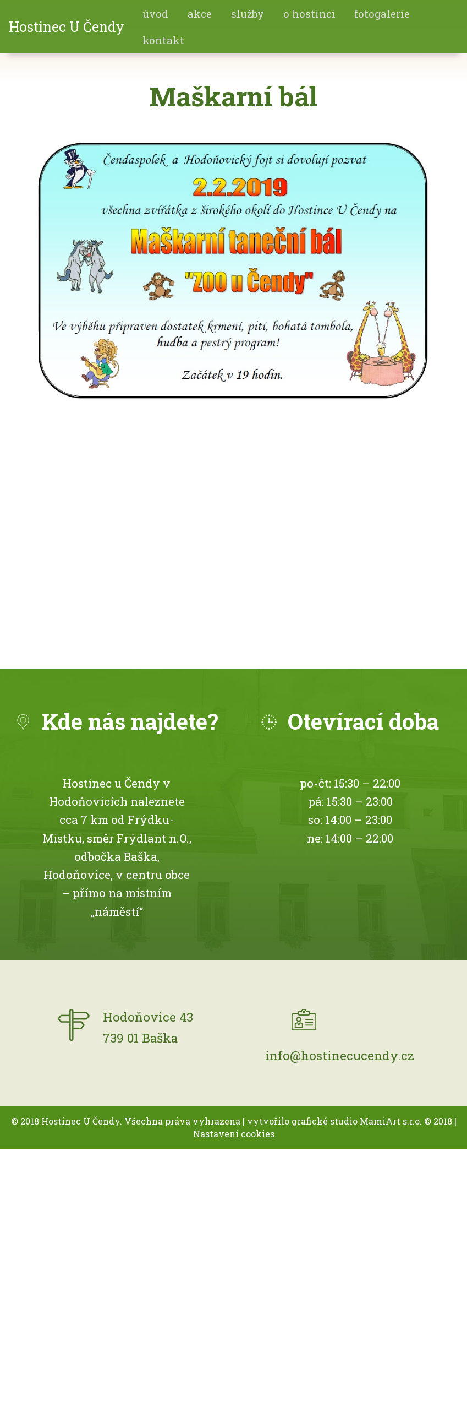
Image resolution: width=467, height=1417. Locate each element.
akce (200, 13)
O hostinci (309, 13)
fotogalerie (382, 13)
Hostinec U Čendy (66, 27)
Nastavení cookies (233, 1133)
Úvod (155, 13)
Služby (247, 13)
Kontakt (163, 40)
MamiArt (380, 1121)
